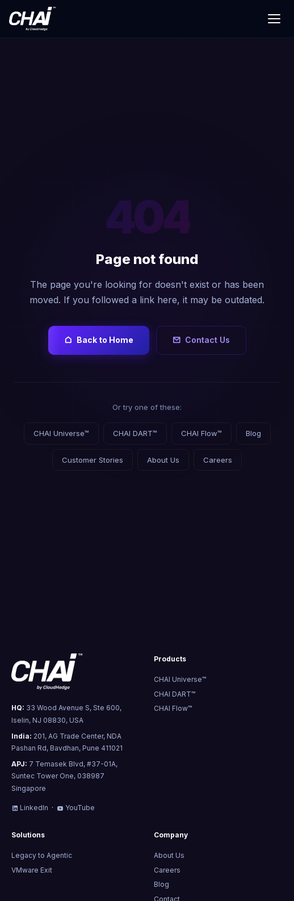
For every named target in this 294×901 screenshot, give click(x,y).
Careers (217, 459)
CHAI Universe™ (61, 433)
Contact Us (201, 340)
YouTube (76, 807)
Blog (253, 433)
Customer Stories (92, 459)
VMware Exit (31, 870)
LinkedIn (29, 807)
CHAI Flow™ (201, 433)
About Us (163, 459)
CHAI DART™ (135, 433)
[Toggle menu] (274, 19)
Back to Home (98, 340)
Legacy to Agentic (41, 855)
